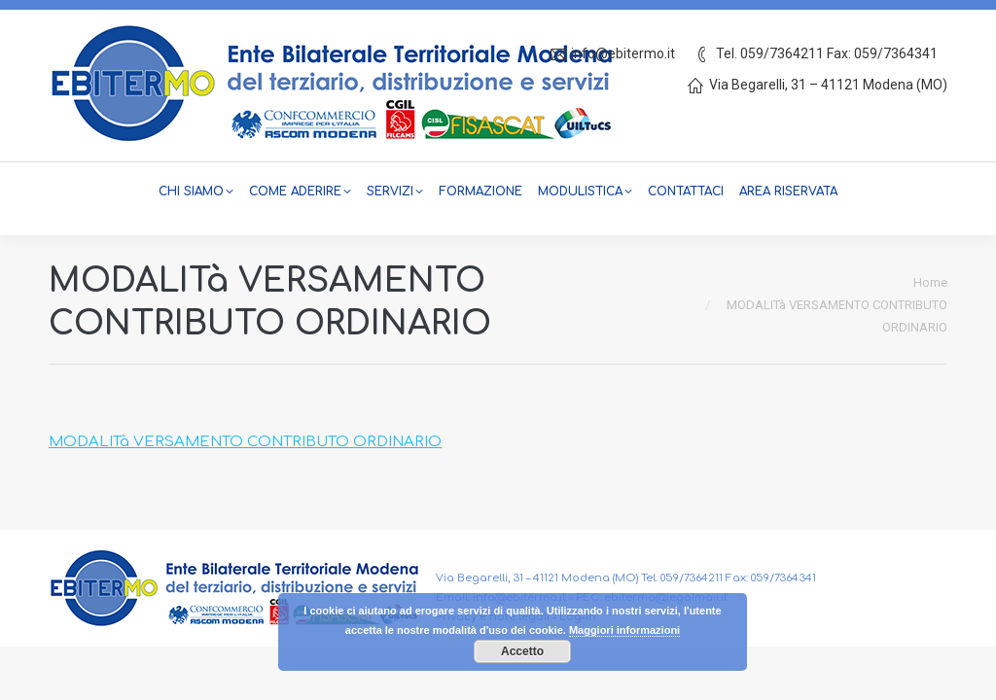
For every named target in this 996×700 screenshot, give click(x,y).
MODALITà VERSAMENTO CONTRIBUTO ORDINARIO (245, 442)
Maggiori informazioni (624, 630)
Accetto (522, 651)
